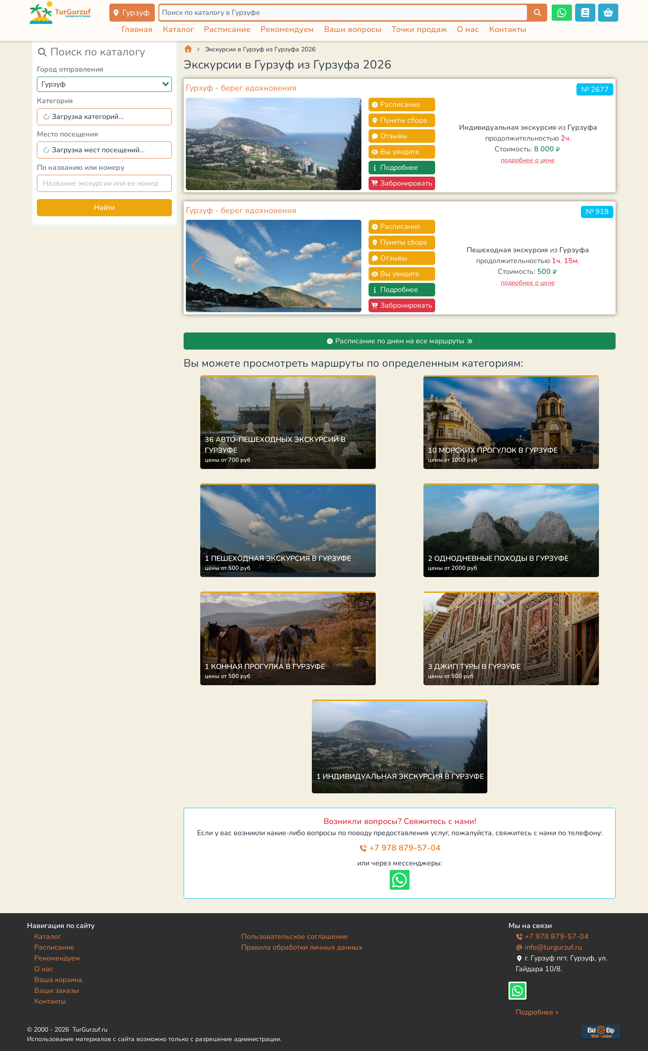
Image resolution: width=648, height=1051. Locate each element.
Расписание (227, 29)
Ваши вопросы (353, 29)
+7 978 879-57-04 (400, 847)
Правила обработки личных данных (302, 947)
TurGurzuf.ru (90, 1029)
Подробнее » (537, 1012)
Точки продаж (419, 29)
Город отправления (70, 69)
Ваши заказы (56, 991)
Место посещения (67, 134)
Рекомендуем (287, 29)
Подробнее (394, 168)
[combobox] (104, 84)
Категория (55, 101)
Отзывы (389, 136)
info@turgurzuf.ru (549, 947)
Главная (137, 29)
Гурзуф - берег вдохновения (241, 87)
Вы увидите (395, 152)
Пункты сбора (399, 120)
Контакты (507, 29)
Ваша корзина (58, 980)
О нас (468, 29)
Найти (104, 208)
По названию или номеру (81, 168)
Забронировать (401, 183)
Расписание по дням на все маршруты (399, 341)
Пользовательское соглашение (294, 937)
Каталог (178, 29)
